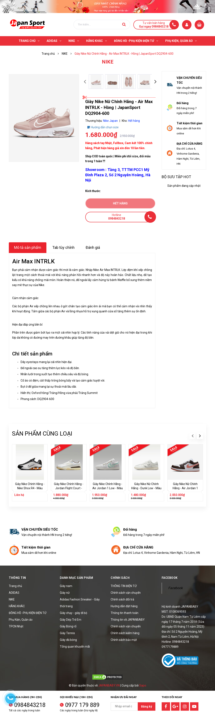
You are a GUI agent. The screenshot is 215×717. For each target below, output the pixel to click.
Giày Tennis (67, 633)
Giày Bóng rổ (68, 626)
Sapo (142, 685)
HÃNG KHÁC (17, 606)
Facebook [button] (170, 577)
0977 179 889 (82, 705)
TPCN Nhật (16, 626)
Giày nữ (65, 592)
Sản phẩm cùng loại (42, 433)
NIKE (12, 599)
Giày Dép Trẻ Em (70, 619)
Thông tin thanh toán (124, 613)
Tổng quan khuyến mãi (75, 646)
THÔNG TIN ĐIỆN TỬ (124, 586)
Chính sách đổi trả (122, 599)
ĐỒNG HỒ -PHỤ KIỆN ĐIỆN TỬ (27, 613)
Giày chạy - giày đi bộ (73, 613)
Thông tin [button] (17, 577)
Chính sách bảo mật (124, 639)
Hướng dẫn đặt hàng (124, 606)
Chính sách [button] (120, 577)
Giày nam (66, 586)
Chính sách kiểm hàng (125, 633)
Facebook (175, 588)
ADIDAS (14, 592)
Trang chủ (15, 586)
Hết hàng (120, 203)
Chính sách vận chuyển (126, 592)
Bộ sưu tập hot (176, 177)
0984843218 (30, 705)
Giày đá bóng (68, 639)
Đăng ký (146, 706)
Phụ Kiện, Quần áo (21, 619)
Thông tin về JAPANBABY (128, 619)
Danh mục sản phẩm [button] (76, 577)
